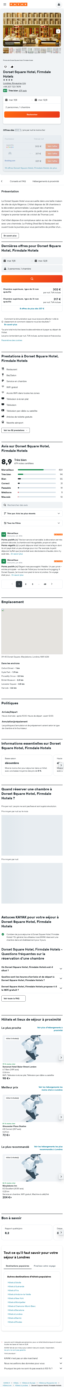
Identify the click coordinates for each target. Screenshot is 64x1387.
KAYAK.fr (7, 1383)
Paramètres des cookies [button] (11, 340)
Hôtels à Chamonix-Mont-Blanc (22, 1306)
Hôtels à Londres (15, 1314)
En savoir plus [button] (17, 554)
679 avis (23, 90)
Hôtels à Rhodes (15, 1322)
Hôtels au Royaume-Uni (48, 1383)
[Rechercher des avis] (34, 505)
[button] (5, 4)
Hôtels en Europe (28, 1383)
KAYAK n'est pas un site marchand (33, 1358)
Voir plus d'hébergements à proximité (50, 1029)
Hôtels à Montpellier (16, 1302)
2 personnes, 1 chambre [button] (18, 107)
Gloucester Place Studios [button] (14, 1126)
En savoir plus (10, 324)
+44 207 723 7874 (12, 86)
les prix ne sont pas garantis (15, 1350)
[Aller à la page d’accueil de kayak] (18, 4)
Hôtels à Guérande (16, 1286)
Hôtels (16, 1383)
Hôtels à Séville (14, 1282)
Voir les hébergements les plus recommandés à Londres (48, 1148)
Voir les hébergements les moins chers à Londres (51, 1088)
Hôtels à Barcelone (16, 1310)
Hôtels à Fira (13, 1290)
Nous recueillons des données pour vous (33, 1363)
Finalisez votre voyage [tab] (45, 1266)
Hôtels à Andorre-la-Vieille (19, 1294)
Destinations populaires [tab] (17, 1266)
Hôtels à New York (16, 1298)
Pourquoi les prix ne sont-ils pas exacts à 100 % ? (33, 1368)
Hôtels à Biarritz (14, 1318)
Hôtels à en (7, 1385)
